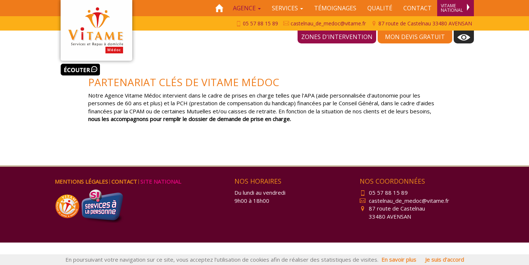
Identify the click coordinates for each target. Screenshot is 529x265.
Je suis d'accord (444, 259)
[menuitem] (464, 37)
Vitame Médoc (96, 30)
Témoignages (335, 8)
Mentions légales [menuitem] (81, 181)
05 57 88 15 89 (256, 23)
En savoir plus (398, 259)
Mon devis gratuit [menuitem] (415, 37)
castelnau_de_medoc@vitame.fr (324, 23)
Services (287, 8)
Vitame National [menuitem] (455, 8)
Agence (247, 8)
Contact (417, 8)
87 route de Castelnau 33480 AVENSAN (421, 23)
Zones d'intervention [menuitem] (337, 37)
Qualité (379, 8)
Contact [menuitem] (124, 181)
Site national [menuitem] (160, 181)
